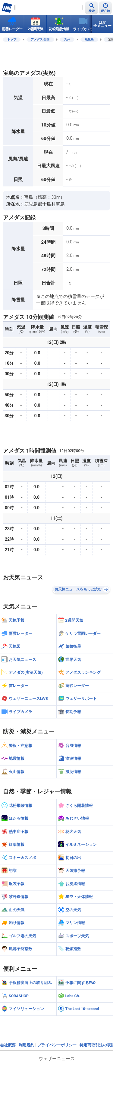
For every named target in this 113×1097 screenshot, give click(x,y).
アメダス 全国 (40, 39)
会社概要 (8, 1045)
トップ (11, 39)
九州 (67, 39)
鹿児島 (89, 39)
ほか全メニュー (102, 24)
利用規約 (26, 1045)
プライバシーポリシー (57, 1045)
